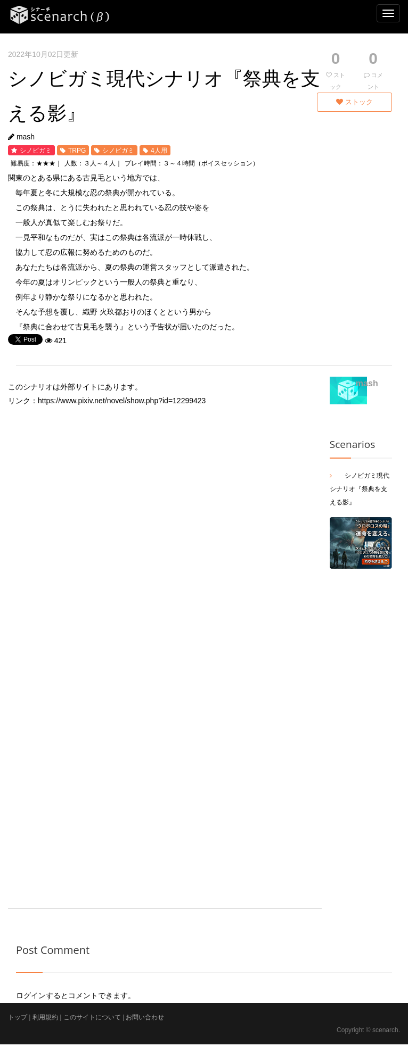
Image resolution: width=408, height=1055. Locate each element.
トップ (17, 1017)
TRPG (77, 150)
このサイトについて (92, 1017)
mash (26, 136)
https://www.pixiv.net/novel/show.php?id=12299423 (122, 400)
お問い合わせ (145, 1017)
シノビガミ (36, 150)
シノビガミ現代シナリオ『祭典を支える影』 (359, 489)
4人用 (159, 150)
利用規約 (45, 1017)
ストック (354, 102)
